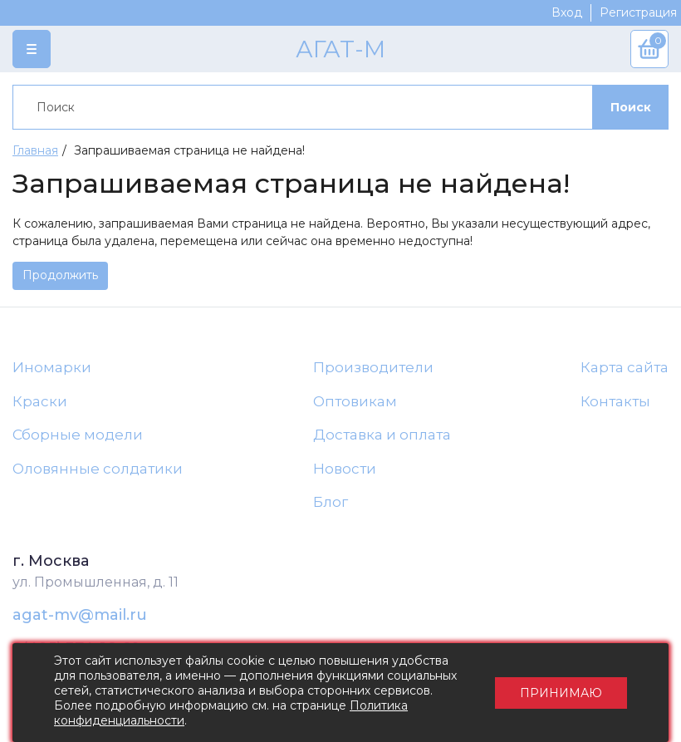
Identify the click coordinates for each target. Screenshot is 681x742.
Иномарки (51, 367)
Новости (344, 468)
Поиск (630, 107)
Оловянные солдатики (97, 468)
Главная (35, 150)
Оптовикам (355, 401)
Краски (39, 401)
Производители (373, 367)
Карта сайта (625, 367)
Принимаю (561, 692)
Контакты (615, 401)
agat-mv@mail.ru (79, 615)
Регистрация (638, 12)
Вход (566, 12)
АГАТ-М (340, 49)
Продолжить (60, 275)
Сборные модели (77, 434)
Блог (330, 502)
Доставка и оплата (382, 434)
